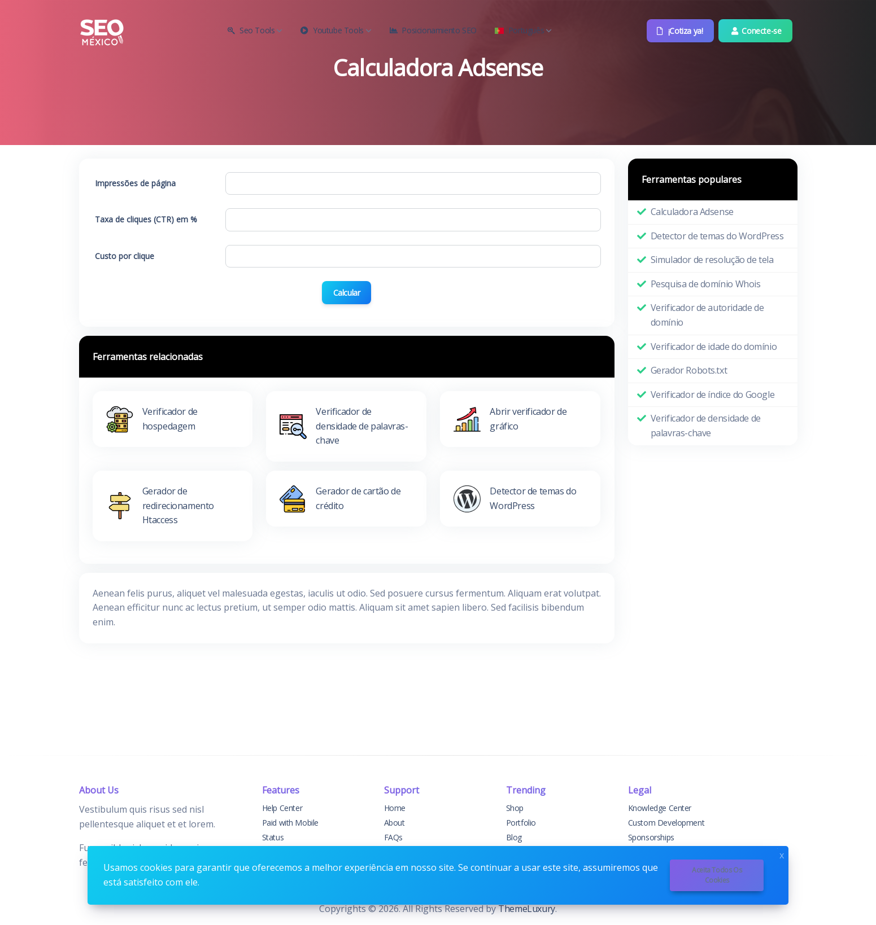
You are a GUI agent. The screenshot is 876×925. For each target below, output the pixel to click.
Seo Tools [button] (255, 30)
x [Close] (781, 854)
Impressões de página (135, 183)
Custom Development (666, 822)
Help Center (282, 808)
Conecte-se (755, 30)
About (394, 822)
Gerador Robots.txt (689, 370)
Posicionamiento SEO (433, 30)
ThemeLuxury (526, 908)
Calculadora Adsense (692, 211)
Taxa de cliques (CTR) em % (146, 219)
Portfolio (521, 822)
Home (395, 808)
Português (523, 30)
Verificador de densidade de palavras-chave (706, 425)
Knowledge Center (660, 808)
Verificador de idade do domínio (714, 346)
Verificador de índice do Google (713, 394)
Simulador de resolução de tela (712, 259)
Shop (515, 808)
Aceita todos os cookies (717, 875)
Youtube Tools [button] (335, 30)
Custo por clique (124, 256)
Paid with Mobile (290, 822)
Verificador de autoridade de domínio (707, 314)
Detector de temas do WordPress (717, 236)
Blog (514, 837)
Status (273, 837)
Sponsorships (651, 837)
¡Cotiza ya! (679, 30)
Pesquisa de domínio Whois (706, 284)
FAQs (393, 837)
